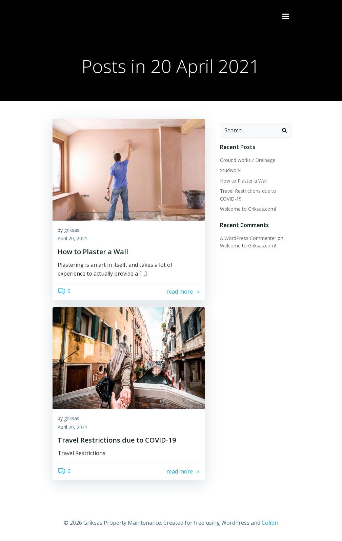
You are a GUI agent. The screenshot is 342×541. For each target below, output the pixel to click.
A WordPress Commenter (247, 237)
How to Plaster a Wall (242, 179)
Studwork (229, 169)
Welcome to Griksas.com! (247, 207)
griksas (71, 231)
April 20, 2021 (72, 240)
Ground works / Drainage (246, 158)
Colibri (270, 522)
